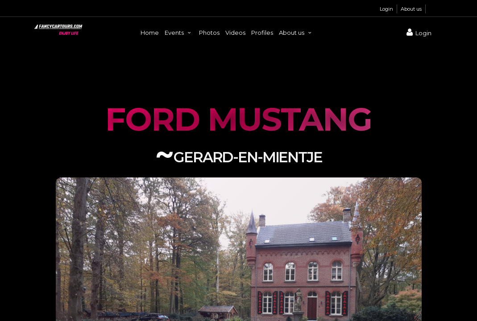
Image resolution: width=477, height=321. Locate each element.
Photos (209, 32)
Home (150, 32)
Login (386, 9)
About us (411, 9)
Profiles (262, 32)
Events (179, 32)
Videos (235, 32)
